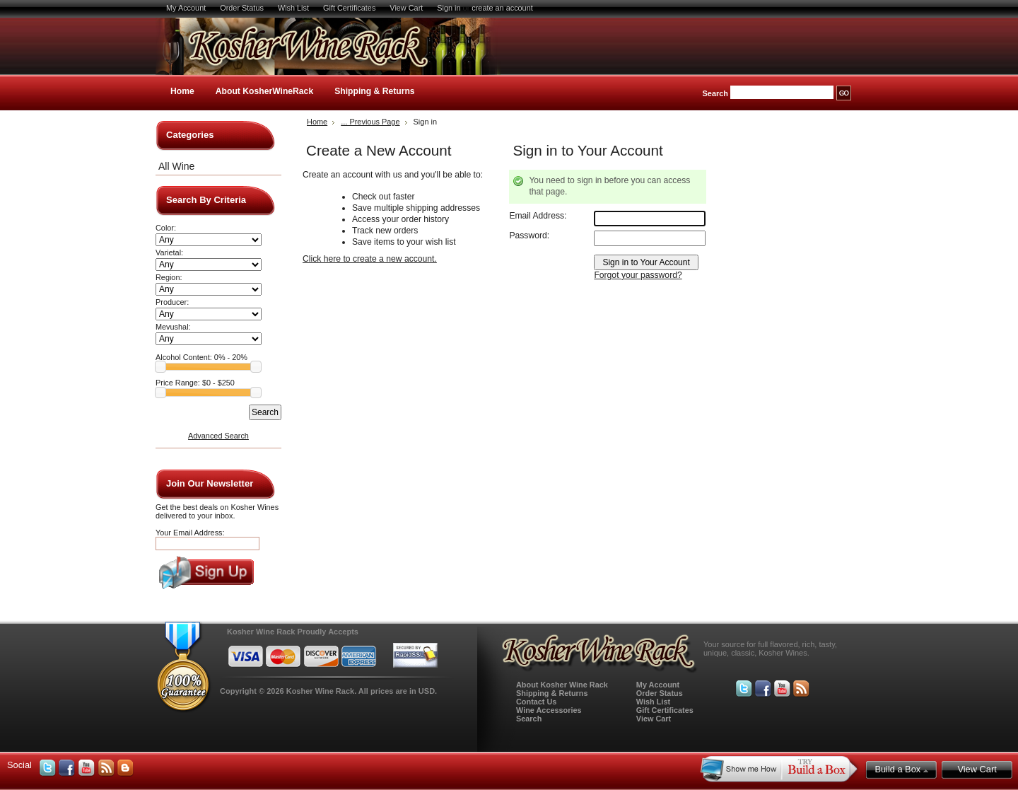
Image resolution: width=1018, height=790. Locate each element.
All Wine (176, 166)
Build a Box (901, 769)
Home (182, 91)
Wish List (293, 8)
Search (715, 93)
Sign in (448, 8)
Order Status (242, 8)
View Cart (406, 8)
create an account (502, 8)
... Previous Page (370, 121)
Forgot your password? (637, 275)
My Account (186, 8)
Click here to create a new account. (370, 259)
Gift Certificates (349, 8)
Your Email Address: (190, 532)
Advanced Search (218, 435)
